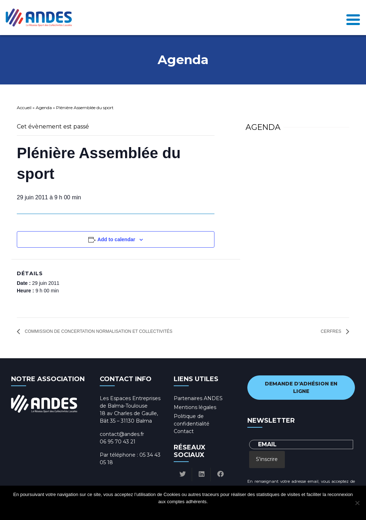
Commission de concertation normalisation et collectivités (98, 331)
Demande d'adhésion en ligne (301, 387)
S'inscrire (267, 459)
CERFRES (331, 331)
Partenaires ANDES (198, 398)
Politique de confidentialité (190, 511)
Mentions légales (195, 407)
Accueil (24, 107)
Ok (156, 511)
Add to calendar (116, 239)
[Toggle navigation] (353, 17)
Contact (184, 431)
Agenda (44, 107)
